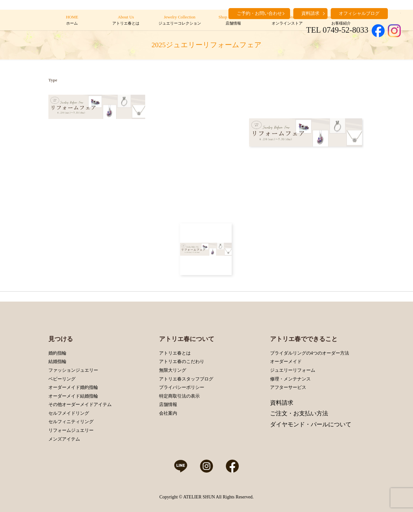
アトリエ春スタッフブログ (186, 379)
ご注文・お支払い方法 (299, 413)
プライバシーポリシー (181, 387)
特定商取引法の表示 (179, 396)
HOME (72, 20)
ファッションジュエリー (73, 370)
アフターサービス (288, 387)
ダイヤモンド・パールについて (310, 424)
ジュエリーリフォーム (292, 370)
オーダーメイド (286, 361)
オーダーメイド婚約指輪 (73, 387)
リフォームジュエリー (71, 430)
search (396, 13)
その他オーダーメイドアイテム (80, 404)
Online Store (287, 20)
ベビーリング (62, 379)
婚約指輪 (57, 353)
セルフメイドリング (68, 413)
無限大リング (172, 370)
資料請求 (281, 403)
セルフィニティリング (71, 421)
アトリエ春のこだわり (181, 361)
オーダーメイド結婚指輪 (73, 396)
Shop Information (233, 20)
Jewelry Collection (179, 20)
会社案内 (168, 413)
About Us (125, 20)
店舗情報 (168, 404)
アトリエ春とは (175, 353)
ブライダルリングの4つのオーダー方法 (309, 353)
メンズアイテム (64, 439)
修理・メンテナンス (290, 379)
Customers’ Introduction (341, 20)
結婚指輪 (57, 361)
